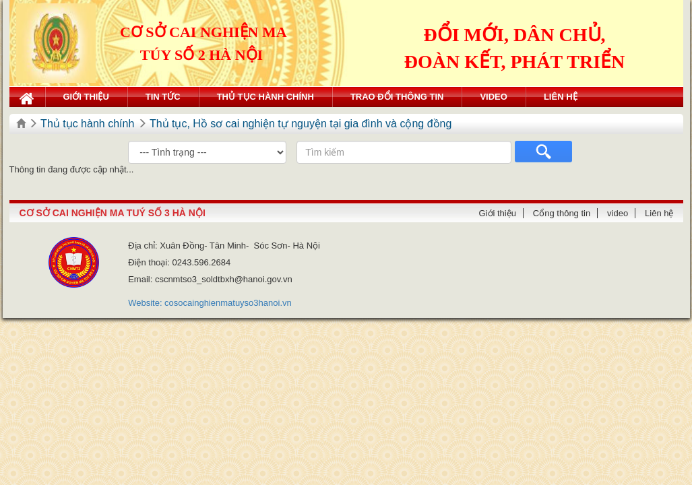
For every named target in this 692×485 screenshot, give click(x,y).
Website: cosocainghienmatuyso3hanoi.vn (210, 303)
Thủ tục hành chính (265, 97)
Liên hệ (560, 97)
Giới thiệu (86, 97)
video (493, 97)
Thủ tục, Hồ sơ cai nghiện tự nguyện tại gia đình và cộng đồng (300, 123)
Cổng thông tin (561, 213)
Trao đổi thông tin (397, 97)
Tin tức (163, 97)
